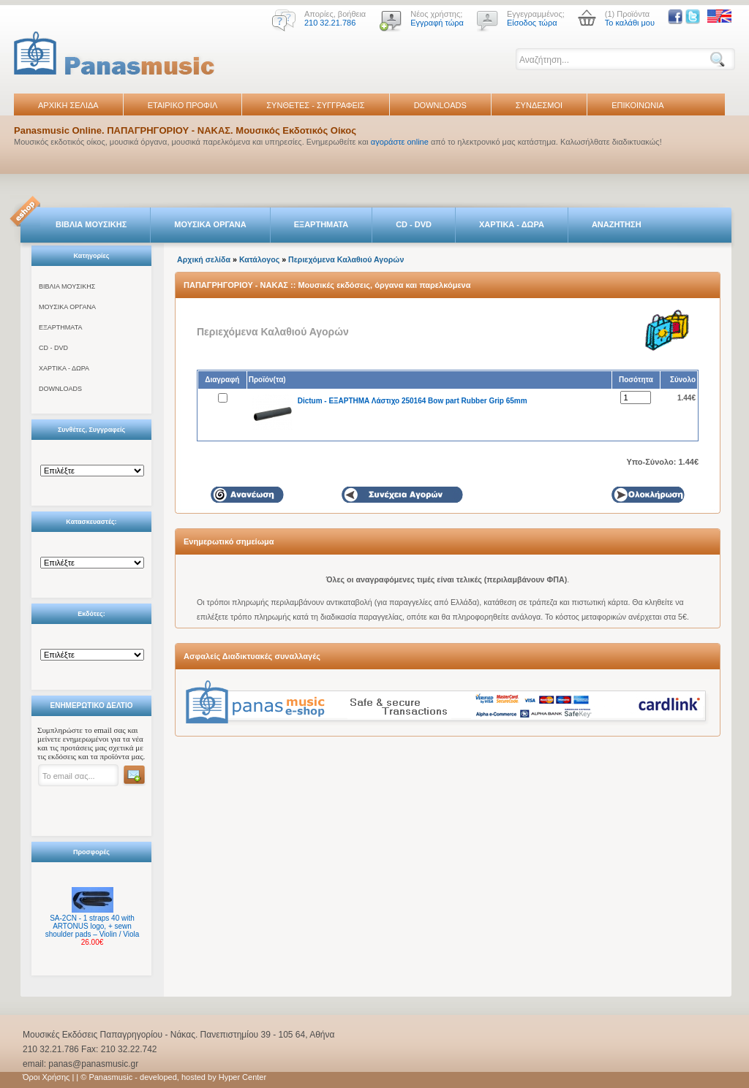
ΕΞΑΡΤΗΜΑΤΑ (321, 224)
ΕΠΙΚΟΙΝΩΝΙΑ (637, 105)
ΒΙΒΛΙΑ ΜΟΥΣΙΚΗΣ (91, 224)
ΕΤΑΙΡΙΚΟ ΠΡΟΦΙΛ (183, 105)
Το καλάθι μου (630, 22)
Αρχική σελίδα (203, 259)
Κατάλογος (259, 259)
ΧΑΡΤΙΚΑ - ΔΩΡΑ (511, 224)
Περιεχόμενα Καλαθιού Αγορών (346, 259)
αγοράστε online (400, 141)
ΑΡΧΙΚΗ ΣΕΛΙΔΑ (68, 105)
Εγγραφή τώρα (437, 22)
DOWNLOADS (440, 105)
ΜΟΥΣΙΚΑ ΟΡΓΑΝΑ (210, 224)
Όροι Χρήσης (46, 1077)
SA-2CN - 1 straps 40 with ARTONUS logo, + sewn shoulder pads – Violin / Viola (92, 926)
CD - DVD (414, 224)
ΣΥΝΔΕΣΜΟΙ (539, 105)
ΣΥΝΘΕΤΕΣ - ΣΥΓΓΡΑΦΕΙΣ (315, 105)
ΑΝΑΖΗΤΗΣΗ (616, 224)
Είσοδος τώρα (532, 22)
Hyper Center (242, 1077)
